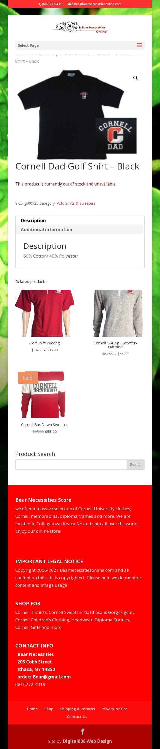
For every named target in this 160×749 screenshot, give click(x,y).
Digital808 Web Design (87, 741)
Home (32, 708)
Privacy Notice (114, 708)
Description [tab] (33, 220)
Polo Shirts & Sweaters (76, 203)
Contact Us (77, 716)
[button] (135, 78)
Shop (48, 708)
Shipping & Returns (77, 708)
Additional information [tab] (46, 230)
